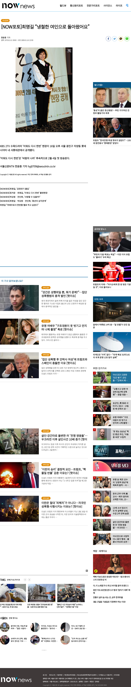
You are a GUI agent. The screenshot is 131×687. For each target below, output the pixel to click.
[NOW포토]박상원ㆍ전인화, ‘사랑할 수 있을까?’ (20, 196)
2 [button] (44, 650)
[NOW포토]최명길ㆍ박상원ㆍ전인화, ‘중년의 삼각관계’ (23, 200)
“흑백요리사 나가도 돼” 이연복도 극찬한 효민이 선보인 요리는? (49, 641)
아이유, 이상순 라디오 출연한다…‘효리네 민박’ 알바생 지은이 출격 (49, 628)
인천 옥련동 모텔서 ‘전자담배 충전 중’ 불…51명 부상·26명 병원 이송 (41, 605)
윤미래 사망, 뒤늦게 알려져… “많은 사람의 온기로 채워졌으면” (19, 628)
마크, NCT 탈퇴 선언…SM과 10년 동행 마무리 (78, 628)
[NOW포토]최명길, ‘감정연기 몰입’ (14, 188)
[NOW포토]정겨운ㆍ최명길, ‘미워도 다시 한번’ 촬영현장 (23, 192)
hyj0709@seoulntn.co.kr (41, 166)
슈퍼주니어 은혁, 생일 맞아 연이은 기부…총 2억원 (19, 641)
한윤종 (3, 37)
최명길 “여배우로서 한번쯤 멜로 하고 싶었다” (19, 204)
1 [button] (42, 650)
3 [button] (45, 650)
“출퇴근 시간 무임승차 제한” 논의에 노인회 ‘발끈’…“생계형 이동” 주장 (71, 605)
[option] (42, 597)
